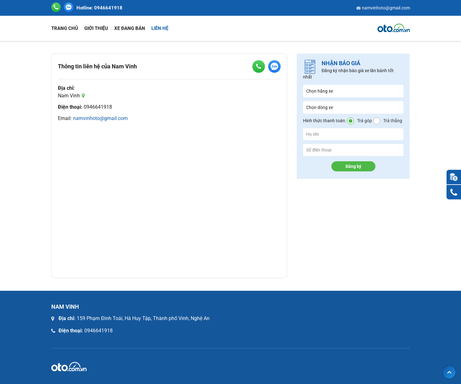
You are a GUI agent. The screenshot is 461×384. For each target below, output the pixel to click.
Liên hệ (159, 28)
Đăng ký (353, 166)
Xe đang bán (129, 28)
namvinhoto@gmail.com (386, 7)
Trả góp (364, 120)
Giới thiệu (96, 28)
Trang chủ (64, 28)
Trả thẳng (392, 120)
